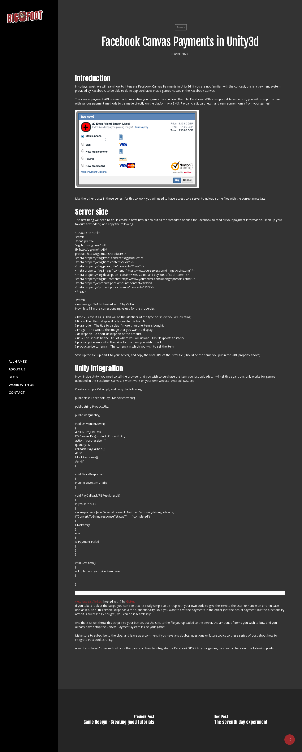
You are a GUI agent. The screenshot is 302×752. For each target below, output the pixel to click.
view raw (81, 601)
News (181, 27)
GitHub (130, 601)
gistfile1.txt (95, 601)
